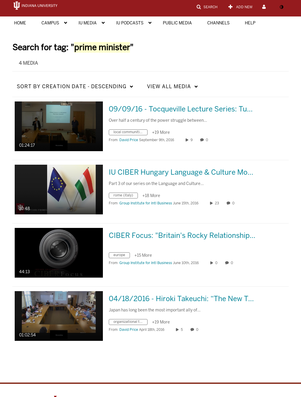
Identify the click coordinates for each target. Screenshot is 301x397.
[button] (207, 7)
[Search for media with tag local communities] (130, 133)
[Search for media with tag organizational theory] (130, 322)
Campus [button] (50, 23)
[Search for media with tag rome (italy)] (125, 196)
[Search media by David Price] (128, 140)
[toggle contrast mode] (281, 7)
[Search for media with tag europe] (121, 255)
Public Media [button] (177, 23)
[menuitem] (26, 22)
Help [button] (250, 23)
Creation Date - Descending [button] (71, 86)
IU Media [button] (87, 23)
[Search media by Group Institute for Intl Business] (145, 203)
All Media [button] (169, 86)
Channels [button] (218, 23)
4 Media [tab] (28, 63)
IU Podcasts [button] (129, 23)
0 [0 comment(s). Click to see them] (208, 140)
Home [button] (20, 23)
